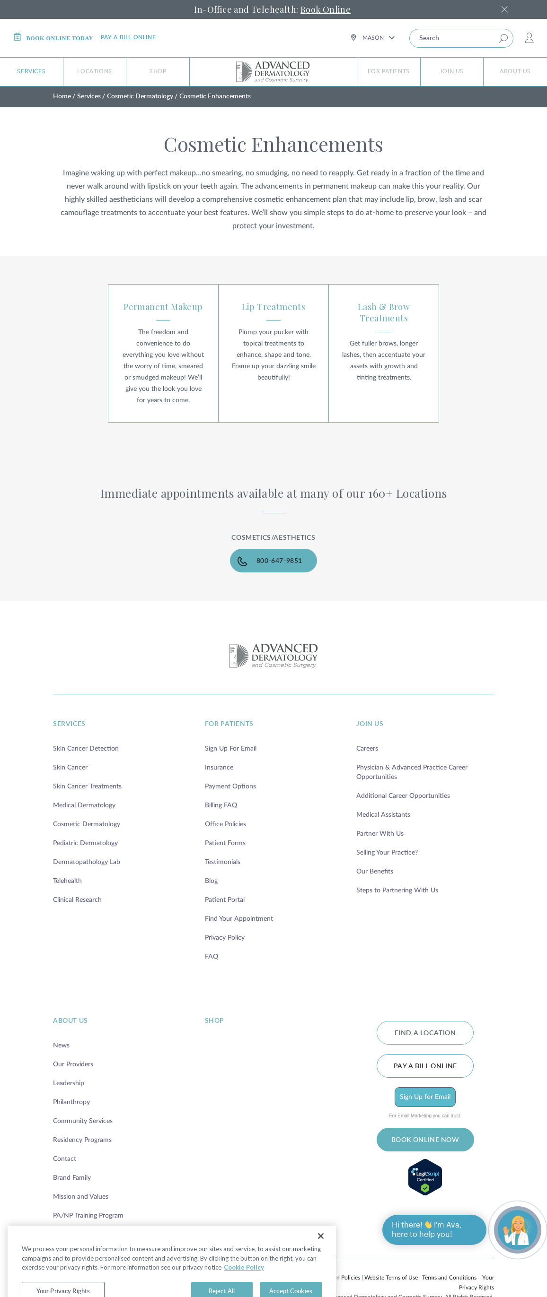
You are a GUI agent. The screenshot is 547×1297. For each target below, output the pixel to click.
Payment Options (230, 786)
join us (369, 724)
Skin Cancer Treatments (87, 786)
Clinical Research (77, 900)
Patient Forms (225, 843)
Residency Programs (82, 1140)
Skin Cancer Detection (86, 748)
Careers (367, 748)
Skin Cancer (70, 767)
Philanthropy (71, 1102)
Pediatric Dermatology (85, 843)
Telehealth (67, 881)
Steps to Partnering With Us (397, 890)
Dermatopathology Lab (86, 862)
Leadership (68, 1083)
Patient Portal (225, 900)
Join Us (452, 71)
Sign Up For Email (230, 748)
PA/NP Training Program (88, 1215)
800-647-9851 (279, 561)
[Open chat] (518, 1230)
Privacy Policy (225, 937)
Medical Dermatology (84, 805)
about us (70, 1021)
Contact (64, 1159)
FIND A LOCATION (425, 1033)
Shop (158, 71)
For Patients (389, 71)
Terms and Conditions (449, 1277)
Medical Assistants (383, 815)
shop (214, 1021)
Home (62, 96)
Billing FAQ (221, 805)
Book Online (325, 9)
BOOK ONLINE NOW (425, 1140)
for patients (229, 724)
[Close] (320, 1250)
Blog (211, 881)
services (69, 724)
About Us (515, 71)
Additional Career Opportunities (403, 796)
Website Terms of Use (391, 1277)
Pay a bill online (128, 37)
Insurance (219, 767)
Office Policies (225, 824)
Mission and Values (80, 1196)
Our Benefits (374, 871)
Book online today (53, 37)
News (61, 1045)
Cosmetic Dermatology (140, 96)
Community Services (83, 1121)
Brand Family (72, 1178)
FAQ (211, 956)
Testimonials (222, 862)
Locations (94, 71)
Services (31, 71)
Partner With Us (380, 833)
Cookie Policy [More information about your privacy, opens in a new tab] (244, 1281)
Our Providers (73, 1064)
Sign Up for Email (425, 1097)
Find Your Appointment (239, 919)
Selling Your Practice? (387, 852)
